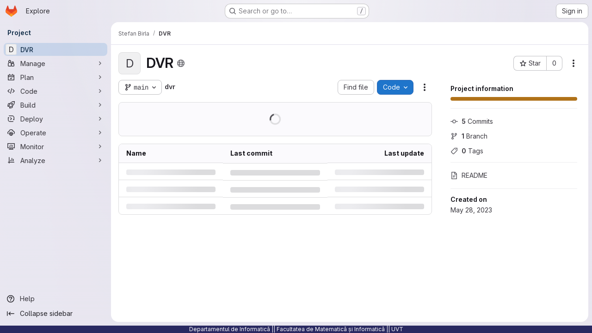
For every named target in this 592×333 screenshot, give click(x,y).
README (468, 175)
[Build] (55, 104)
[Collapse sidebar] (55, 313)
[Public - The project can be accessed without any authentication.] (181, 63)
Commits (471, 121)
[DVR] (55, 49)
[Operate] (55, 132)
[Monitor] (55, 146)
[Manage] (55, 63)
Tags (466, 151)
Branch (468, 136)
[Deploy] (55, 118)
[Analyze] (55, 160)
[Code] (55, 91)
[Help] (55, 298)
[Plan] (55, 77)
